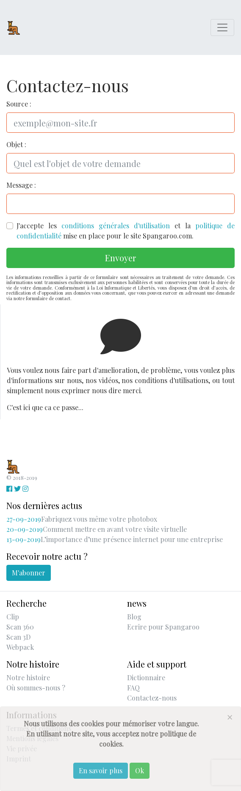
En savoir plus (100, 770)
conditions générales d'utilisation (115, 225)
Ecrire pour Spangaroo (163, 626)
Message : (21, 185)
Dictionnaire (146, 677)
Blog (134, 616)
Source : (18, 103)
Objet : (16, 144)
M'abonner (28, 572)
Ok (139, 770)
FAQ (133, 687)
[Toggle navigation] (222, 27)
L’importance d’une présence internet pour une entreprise (114, 539)
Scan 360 (20, 626)
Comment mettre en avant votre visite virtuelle (96, 529)
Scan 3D (18, 636)
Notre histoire (28, 677)
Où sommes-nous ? (35, 687)
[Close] (230, 717)
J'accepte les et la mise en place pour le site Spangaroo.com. (126, 230)
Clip (12, 616)
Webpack (20, 647)
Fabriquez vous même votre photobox (81, 519)
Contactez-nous (152, 697)
